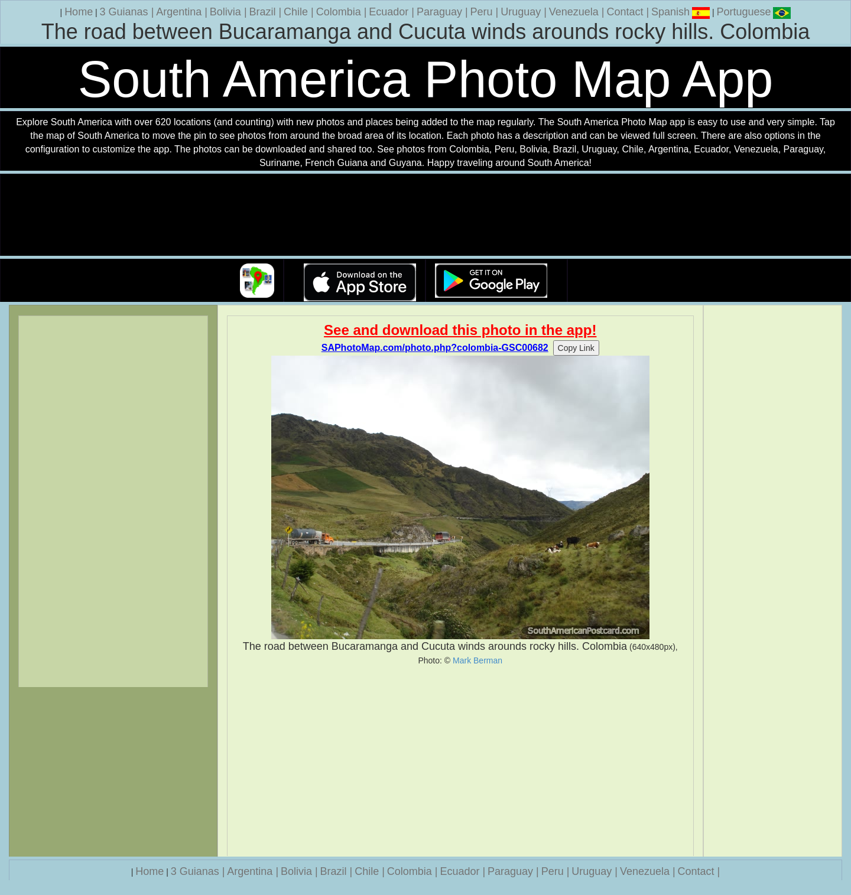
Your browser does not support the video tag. (425, 215)
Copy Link (576, 348)
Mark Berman (477, 660)
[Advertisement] (460, 761)
